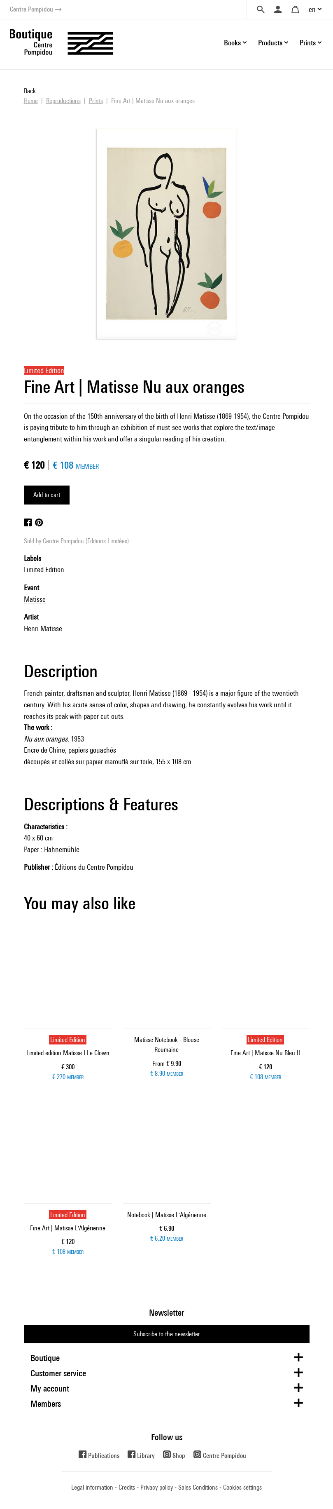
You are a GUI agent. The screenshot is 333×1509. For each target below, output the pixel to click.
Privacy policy (156, 1487)
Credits (127, 1487)
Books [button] (232, 42)
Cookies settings (242, 1487)
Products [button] (270, 42)
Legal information (92, 1487)
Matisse (35, 599)
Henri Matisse (43, 628)
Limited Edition (44, 569)
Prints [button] (308, 42)
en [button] (312, 9)
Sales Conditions (198, 1487)
